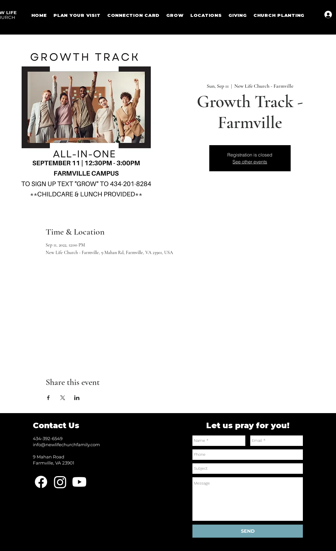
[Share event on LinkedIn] (77, 397)
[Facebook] (41, 482)
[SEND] (247, 531)
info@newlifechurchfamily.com (66, 444)
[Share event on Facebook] (48, 397)
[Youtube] (79, 482)
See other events (250, 162)
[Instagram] (60, 482)
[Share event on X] (62, 397)
